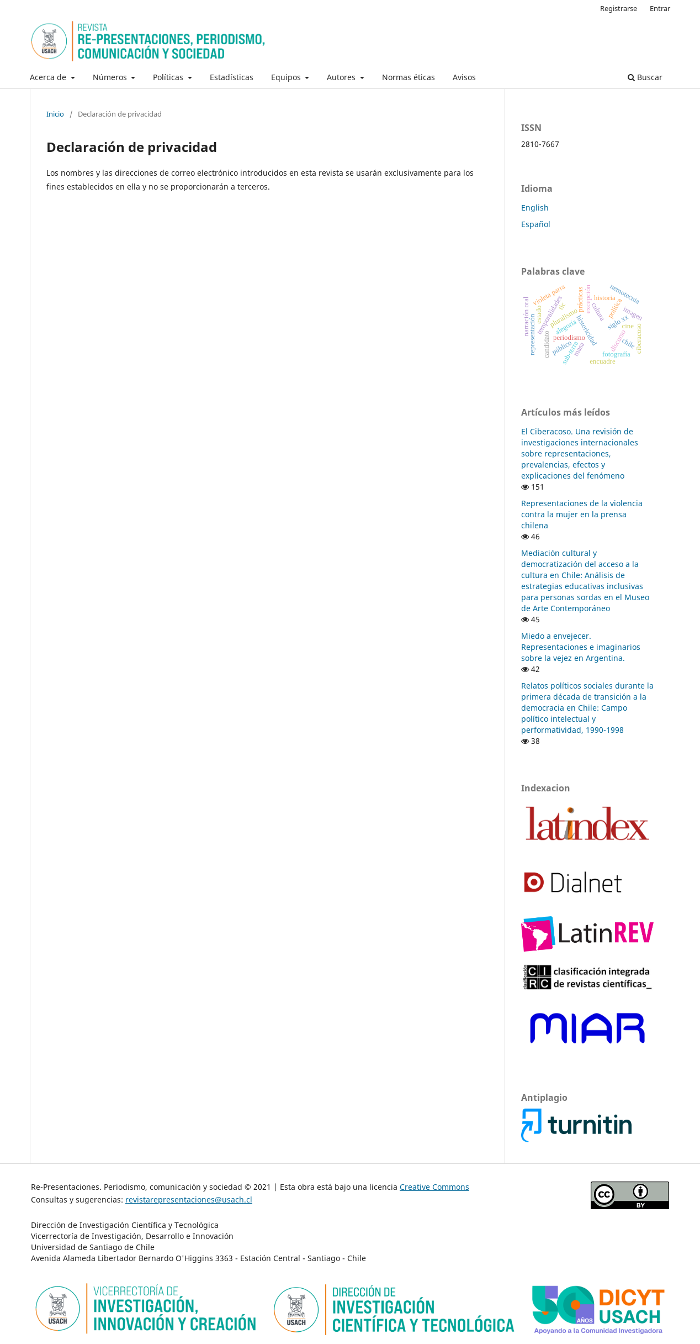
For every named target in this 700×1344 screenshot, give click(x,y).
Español (535, 224)
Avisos (464, 77)
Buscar (645, 77)
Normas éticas (408, 77)
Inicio (55, 114)
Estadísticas (231, 77)
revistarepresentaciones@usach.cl (188, 1199)
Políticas (169, 77)
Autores (342, 77)
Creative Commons (434, 1187)
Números (111, 77)
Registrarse (618, 8)
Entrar (660, 8)
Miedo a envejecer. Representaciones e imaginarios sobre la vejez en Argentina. (580, 647)
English (535, 207)
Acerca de (49, 77)
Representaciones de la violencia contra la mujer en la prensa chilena (582, 514)
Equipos (287, 77)
